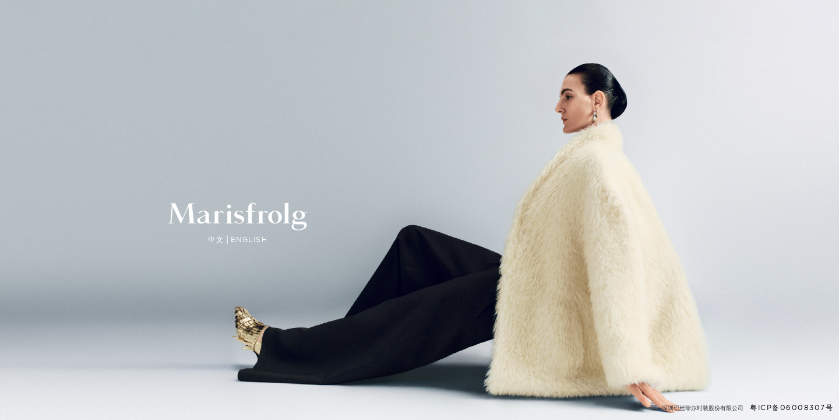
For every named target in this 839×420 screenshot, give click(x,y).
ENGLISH (249, 239)
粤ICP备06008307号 (791, 407)
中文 (216, 240)
